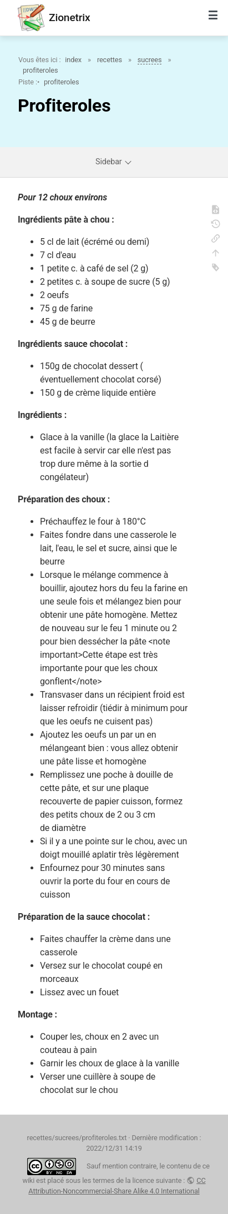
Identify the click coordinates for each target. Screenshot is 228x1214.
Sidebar (114, 162)
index (73, 60)
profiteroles (40, 70)
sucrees (150, 60)
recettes (109, 60)
